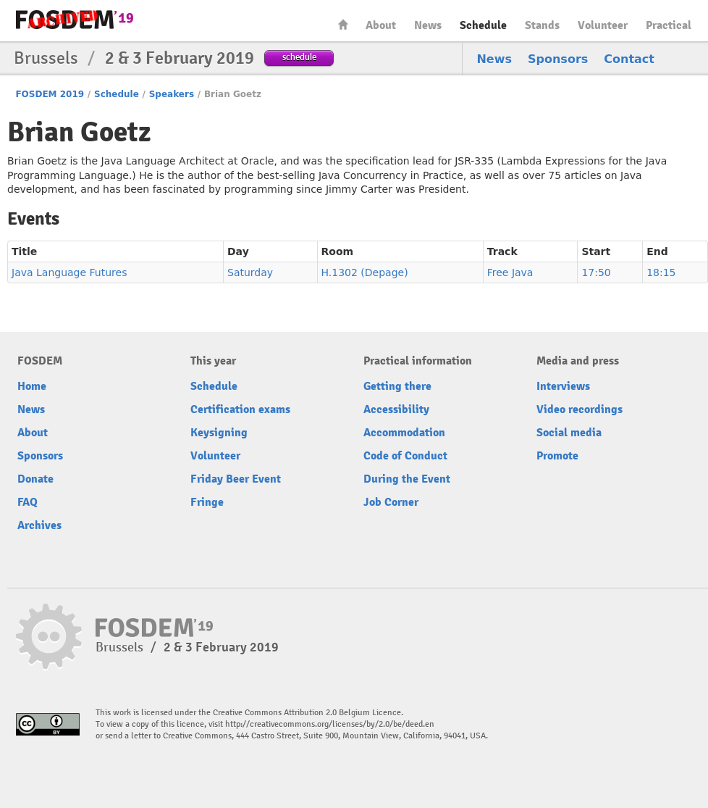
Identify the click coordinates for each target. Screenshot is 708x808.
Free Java (510, 272)
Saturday (250, 272)
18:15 (660, 272)
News (428, 25)
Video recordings (579, 409)
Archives (39, 525)
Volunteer (603, 25)
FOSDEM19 (74, 19)
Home (343, 24)
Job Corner (390, 502)
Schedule (483, 25)
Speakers (171, 94)
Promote (557, 456)
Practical (668, 25)
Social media (569, 432)
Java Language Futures (69, 272)
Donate (35, 479)
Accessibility (396, 409)
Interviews (563, 386)
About (381, 25)
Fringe (207, 502)
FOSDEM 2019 (49, 94)
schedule (299, 56)
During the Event (406, 479)
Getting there (397, 386)
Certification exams (240, 409)
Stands (542, 25)
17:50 (595, 272)
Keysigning (219, 432)
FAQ (27, 502)
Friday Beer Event (235, 479)
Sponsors (558, 59)
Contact (629, 59)
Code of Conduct (405, 456)
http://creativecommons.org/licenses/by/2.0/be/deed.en (329, 724)
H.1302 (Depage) (364, 272)
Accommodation (404, 432)
